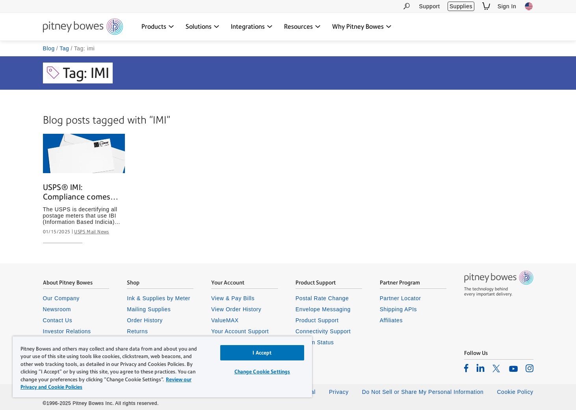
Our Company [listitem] (61, 298)
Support (429, 6)
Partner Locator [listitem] (400, 298)
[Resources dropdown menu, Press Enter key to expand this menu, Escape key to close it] (302, 27)
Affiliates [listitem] (391, 320)
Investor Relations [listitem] (67, 331)
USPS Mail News (91, 232)
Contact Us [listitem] (57, 320)
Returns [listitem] (137, 331)
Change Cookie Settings (262, 372)
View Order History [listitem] (236, 309)
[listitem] (466, 368)
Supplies (461, 6)
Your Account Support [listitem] (240, 331)
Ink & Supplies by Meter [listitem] (158, 298)
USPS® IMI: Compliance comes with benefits (76, 192)
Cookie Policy (515, 392)
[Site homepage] (83, 27)
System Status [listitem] (314, 342)
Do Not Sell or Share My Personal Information (423, 392)
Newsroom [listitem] (57, 309)
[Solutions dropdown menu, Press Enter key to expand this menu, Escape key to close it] (202, 27)
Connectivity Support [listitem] (323, 331)
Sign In (507, 6)
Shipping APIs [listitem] (398, 309)
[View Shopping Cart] (486, 6)
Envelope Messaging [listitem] (323, 309)
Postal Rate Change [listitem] (322, 298)
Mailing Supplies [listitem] (149, 309)
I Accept (262, 353)
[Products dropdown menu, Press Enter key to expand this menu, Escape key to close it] (157, 27)
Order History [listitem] (145, 320)
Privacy (339, 392)
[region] (162, 366)
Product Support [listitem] (317, 320)
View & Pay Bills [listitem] (233, 298)
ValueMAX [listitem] (225, 320)
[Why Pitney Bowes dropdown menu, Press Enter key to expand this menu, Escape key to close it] (362, 27)
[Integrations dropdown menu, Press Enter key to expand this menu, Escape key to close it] (252, 27)
